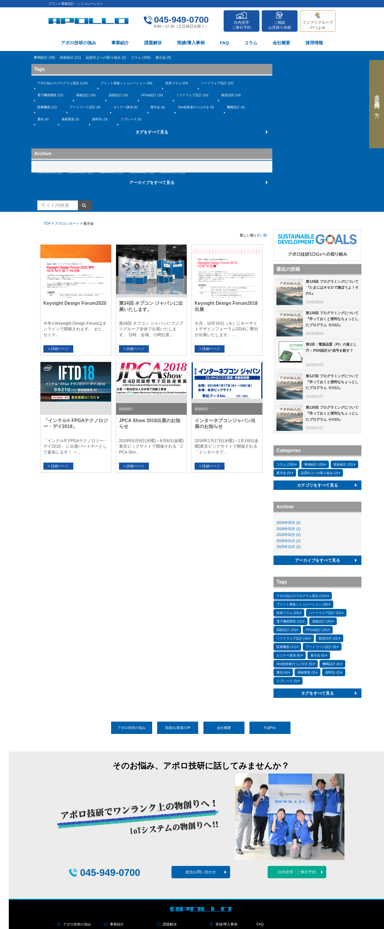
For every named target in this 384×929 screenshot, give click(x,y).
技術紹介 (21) (70, 57)
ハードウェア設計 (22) (217, 83)
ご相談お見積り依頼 (279, 25)
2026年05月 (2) (50, 172)
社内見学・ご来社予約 (297, 872)
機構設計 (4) (236, 107)
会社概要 (281, 42)
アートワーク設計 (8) (85, 107)
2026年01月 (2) (142, 172)
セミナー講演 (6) (125, 107)
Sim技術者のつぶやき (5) (196, 107)
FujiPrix (270, 728)
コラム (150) (140, 57)
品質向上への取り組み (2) (106, 57)
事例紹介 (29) (44, 57)
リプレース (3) (131, 119)
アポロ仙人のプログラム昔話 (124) (62, 83)
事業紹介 (120, 42)
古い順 (261, 235)
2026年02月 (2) (111, 172)
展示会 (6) (157, 107)
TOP (47, 223)
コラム (250, 42)
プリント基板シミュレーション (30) (126, 83)
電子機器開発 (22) (50, 95)
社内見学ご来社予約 (241, 25)
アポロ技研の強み (78, 42)
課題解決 (153, 42)
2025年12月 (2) (173, 172)
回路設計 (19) (118, 95)
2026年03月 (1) (80, 172)
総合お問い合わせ (201, 872)
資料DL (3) (99, 119)
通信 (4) (43, 119)
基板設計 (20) (86, 95)
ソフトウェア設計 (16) (192, 95)
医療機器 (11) (47, 107)
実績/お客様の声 (178, 728)
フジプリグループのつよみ (318, 25)
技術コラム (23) (176, 83)
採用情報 (314, 42)
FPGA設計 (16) (152, 95)
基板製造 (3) (70, 119)
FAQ (224, 42)
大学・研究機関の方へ (377, 104)
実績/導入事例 (191, 42)
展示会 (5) (163, 57)
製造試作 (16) (231, 95)
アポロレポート (67, 223)
